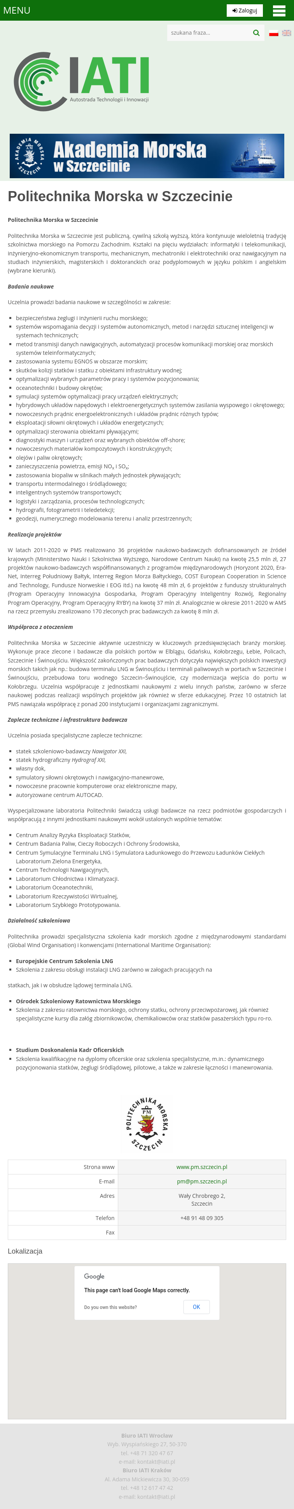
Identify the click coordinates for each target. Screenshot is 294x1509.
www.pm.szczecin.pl (202, 1167)
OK (196, 1307)
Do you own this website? (110, 1307)
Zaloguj (244, 10)
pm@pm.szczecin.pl (202, 1181)
